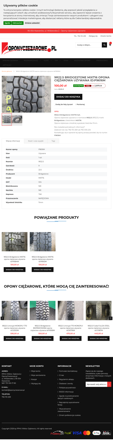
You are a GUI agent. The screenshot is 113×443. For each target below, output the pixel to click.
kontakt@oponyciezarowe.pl (13, 394)
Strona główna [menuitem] (11, 61)
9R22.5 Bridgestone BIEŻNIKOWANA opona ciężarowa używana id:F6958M (42, 331)
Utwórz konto (105, 36)
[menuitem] (32, 61)
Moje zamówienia (38, 379)
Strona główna (7, 75)
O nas (61, 379)
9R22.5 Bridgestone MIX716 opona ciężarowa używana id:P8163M (43, 263)
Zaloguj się (93, 36)
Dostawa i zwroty (66, 387)
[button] (46, 98)
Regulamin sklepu (66, 383)
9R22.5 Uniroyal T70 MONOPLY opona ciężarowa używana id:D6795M (70, 331)
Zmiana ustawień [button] (32, 23)
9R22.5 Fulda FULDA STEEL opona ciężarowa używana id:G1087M (99, 331)
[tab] (13, 144)
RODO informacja (66, 395)
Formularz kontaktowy (68, 375)
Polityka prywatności (67, 391)
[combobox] (88, 44)
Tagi (53, 145)
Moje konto (35, 375)
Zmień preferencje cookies (70, 419)
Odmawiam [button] (17, 23)
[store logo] (29, 48)
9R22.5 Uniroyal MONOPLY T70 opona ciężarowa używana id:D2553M (14, 331)
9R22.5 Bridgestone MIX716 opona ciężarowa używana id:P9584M (14, 263)
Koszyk (34, 383)
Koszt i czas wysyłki (35, 145)
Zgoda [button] (7, 23)
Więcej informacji (13, 145)
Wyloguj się (36, 387)
